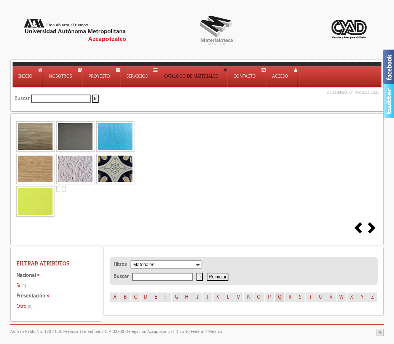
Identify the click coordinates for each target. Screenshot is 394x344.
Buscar (22, 98)
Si (21, 285)
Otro (24, 306)
